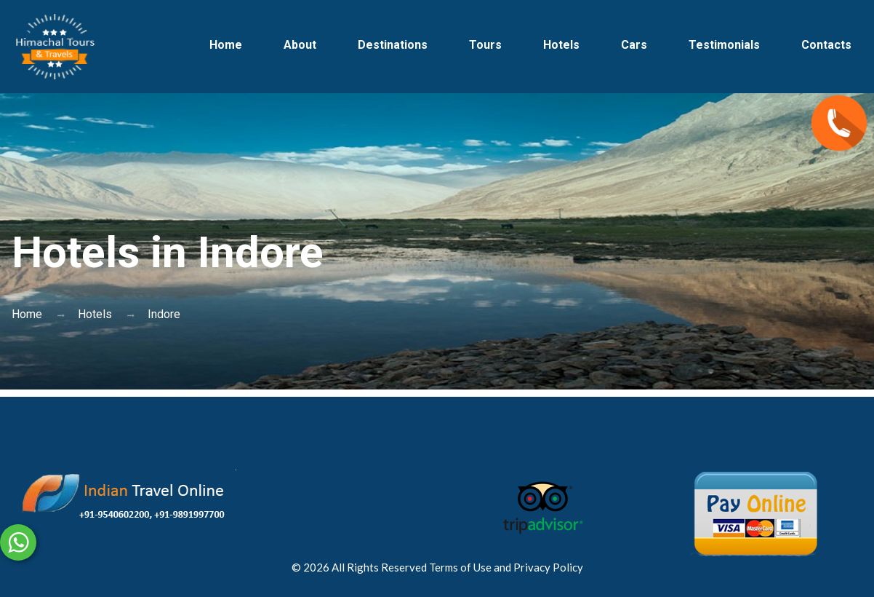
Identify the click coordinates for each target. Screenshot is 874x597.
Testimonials (724, 45)
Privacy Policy (548, 567)
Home (225, 45)
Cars (634, 45)
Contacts (826, 45)
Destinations (393, 45)
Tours (485, 45)
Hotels (561, 45)
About (300, 45)
